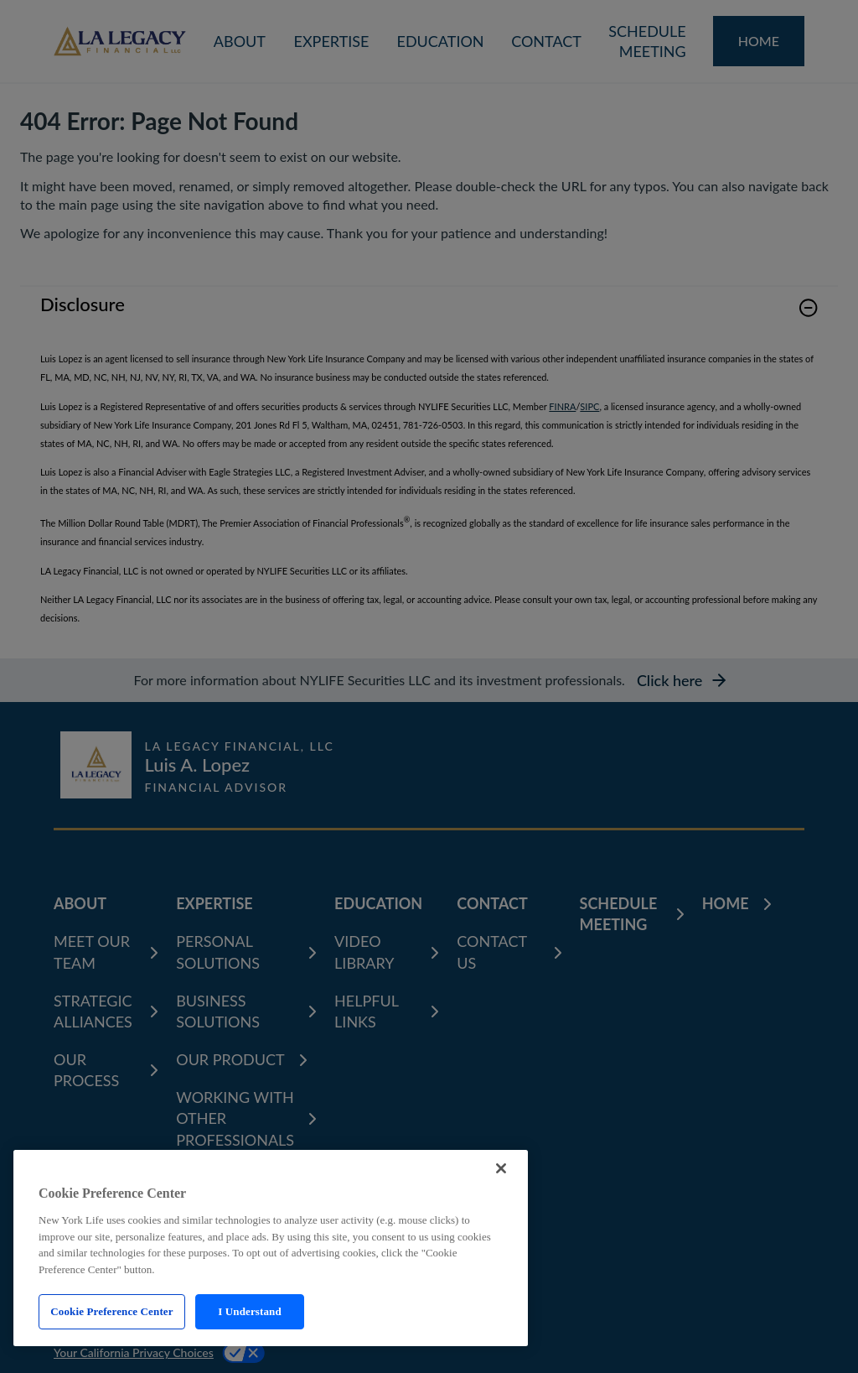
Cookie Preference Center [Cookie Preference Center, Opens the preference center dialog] (111, 1311)
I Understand (250, 1311)
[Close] (501, 1168)
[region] (270, 1248)
